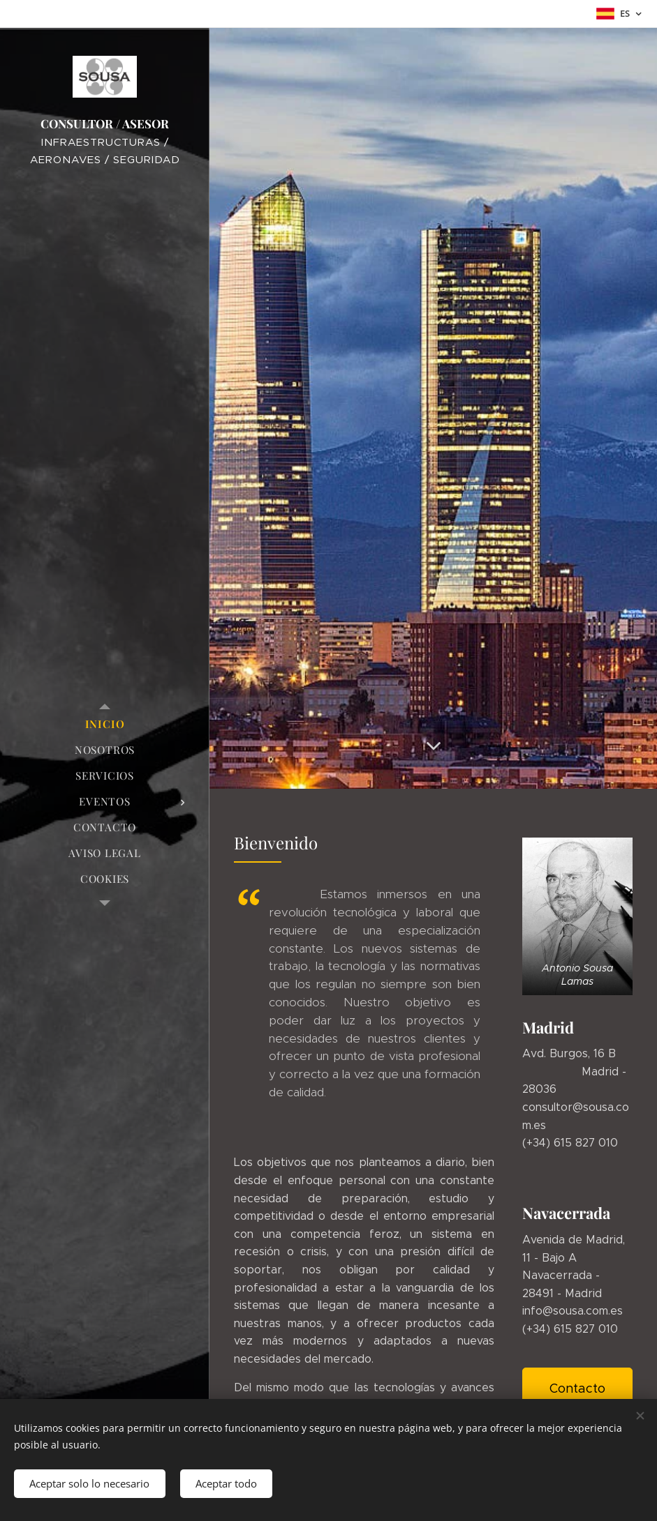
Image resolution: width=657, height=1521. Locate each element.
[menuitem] (104, 724)
